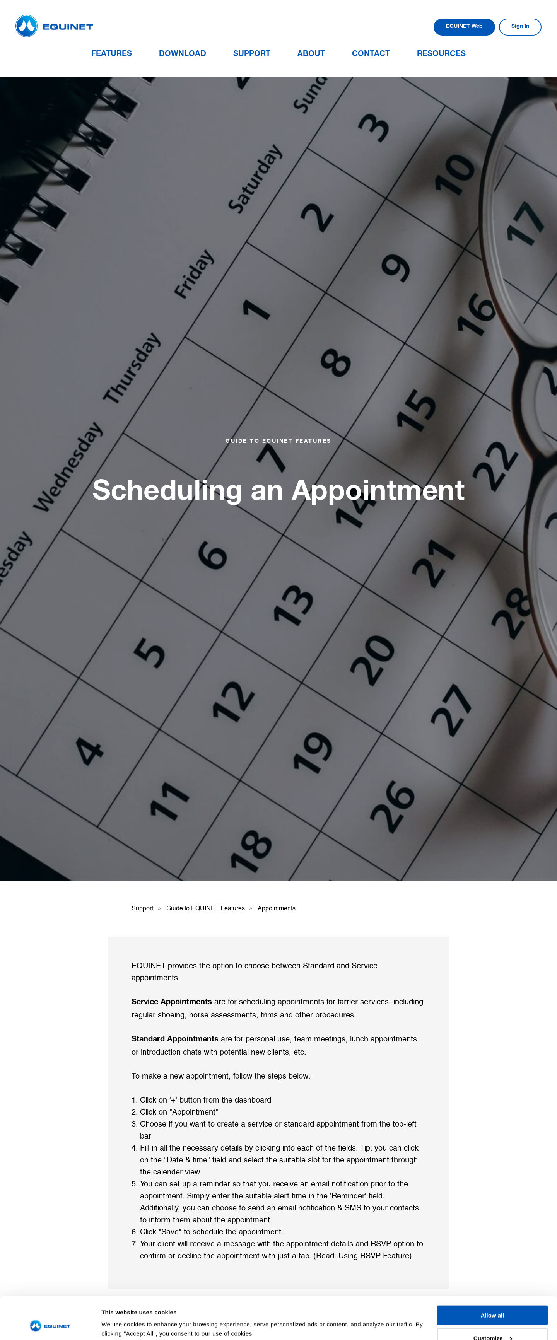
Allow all (492, 1275)
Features (111, 54)
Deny (492, 1321)
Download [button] (182, 54)
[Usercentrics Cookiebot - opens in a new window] (50, 1325)
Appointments (277, 908)
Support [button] (251, 54)
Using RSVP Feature (373, 1255)
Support (143, 908)
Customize (492, 1298)
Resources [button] (441, 54)
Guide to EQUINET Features (205, 908)
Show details (119, 1315)
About (311, 54)
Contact (371, 54)
